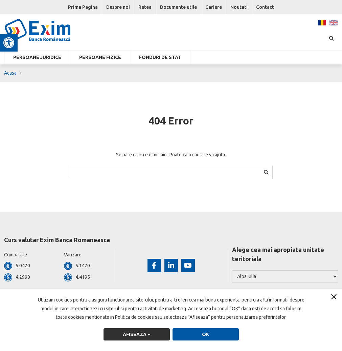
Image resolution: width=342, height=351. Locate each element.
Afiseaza (136, 334)
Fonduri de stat (160, 57)
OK (205, 334)
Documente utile (178, 7)
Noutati (239, 7)
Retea (145, 7)
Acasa (10, 73)
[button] (9, 43)
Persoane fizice (100, 57)
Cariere (213, 7)
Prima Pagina (83, 7)
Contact (265, 7)
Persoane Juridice (37, 57)
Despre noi (118, 7)
